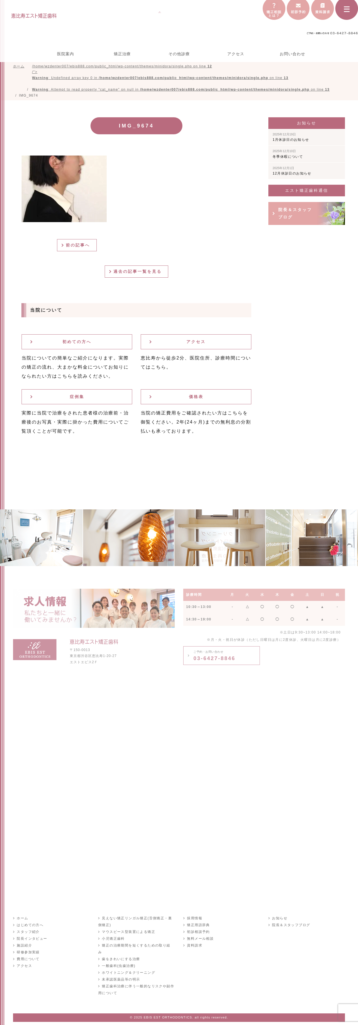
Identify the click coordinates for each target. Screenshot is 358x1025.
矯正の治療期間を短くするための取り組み (138, 947)
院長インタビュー (31, 940)
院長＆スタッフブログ (295, 214)
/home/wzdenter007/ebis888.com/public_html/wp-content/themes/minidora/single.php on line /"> (181, 78)
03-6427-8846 (214, 657)
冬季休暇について (288, 155)
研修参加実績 (27, 954)
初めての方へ (76, 343)
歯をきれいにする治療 (121, 954)
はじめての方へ (29, 926)
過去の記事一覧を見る (139, 273)
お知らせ (279, 920)
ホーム (22, 920)
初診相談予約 (198, 933)
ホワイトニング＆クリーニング (128, 967)
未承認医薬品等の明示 (121, 974)
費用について (27, 960)
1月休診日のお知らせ (291, 138)
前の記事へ (79, 246)
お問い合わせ (292, 54)
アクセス (235, 54)
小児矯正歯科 (113, 940)
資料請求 (194, 947)
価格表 (196, 398)
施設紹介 (24, 947)
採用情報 (194, 920)
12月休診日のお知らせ (292, 172)
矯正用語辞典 (198, 926)
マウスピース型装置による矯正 (128, 933)
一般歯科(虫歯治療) (118, 960)
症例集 (77, 398)
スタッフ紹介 (27, 933)
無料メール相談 (200, 940)
